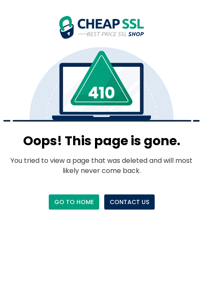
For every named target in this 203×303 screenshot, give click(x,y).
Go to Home (74, 202)
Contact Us (129, 202)
